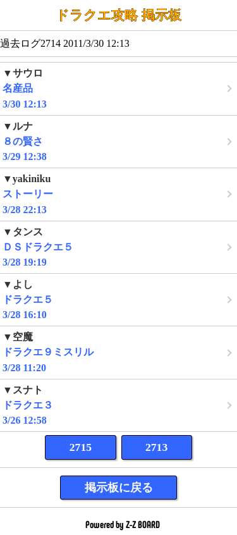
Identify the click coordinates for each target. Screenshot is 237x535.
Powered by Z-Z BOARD (122, 525)
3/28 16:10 (118, 299)
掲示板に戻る (119, 487)
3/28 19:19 (118, 247)
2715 (81, 447)
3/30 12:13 (118, 88)
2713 (156, 447)
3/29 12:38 (118, 141)
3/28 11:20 (118, 351)
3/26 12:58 (118, 405)
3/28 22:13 (118, 193)
